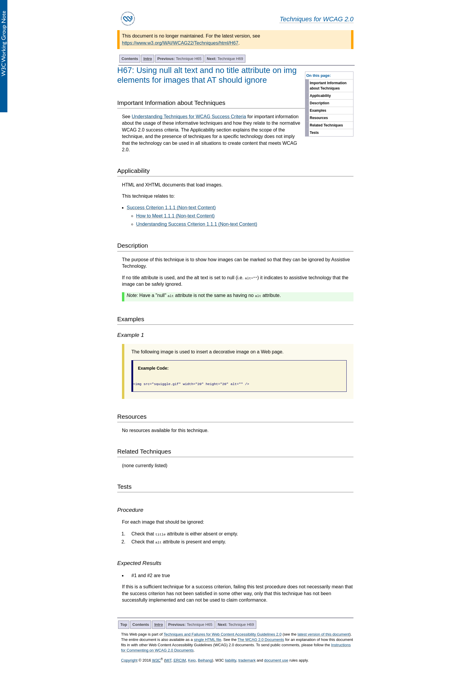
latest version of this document (324, 634)
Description (319, 103)
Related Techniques (326, 125)
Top (123, 624)
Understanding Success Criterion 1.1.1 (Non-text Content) (196, 224)
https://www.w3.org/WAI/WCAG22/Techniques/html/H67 (180, 43)
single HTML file (207, 639)
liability (230, 660)
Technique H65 (179, 58)
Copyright (129, 660)
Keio (192, 660)
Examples (318, 110)
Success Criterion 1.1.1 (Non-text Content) (171, 207)
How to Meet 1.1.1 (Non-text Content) (175, 215)
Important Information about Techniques (328, 85)
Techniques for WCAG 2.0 (316, 19)
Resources (319, 118)
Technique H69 (225, 58)
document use (276, 660)
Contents (130, 58)
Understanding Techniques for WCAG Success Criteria (189, 116)
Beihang (205, 660)
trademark (247, 660)
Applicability (320, 96)
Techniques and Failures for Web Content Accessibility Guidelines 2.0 (222, 634)
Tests (314, 133)
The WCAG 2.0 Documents (261, 639)
